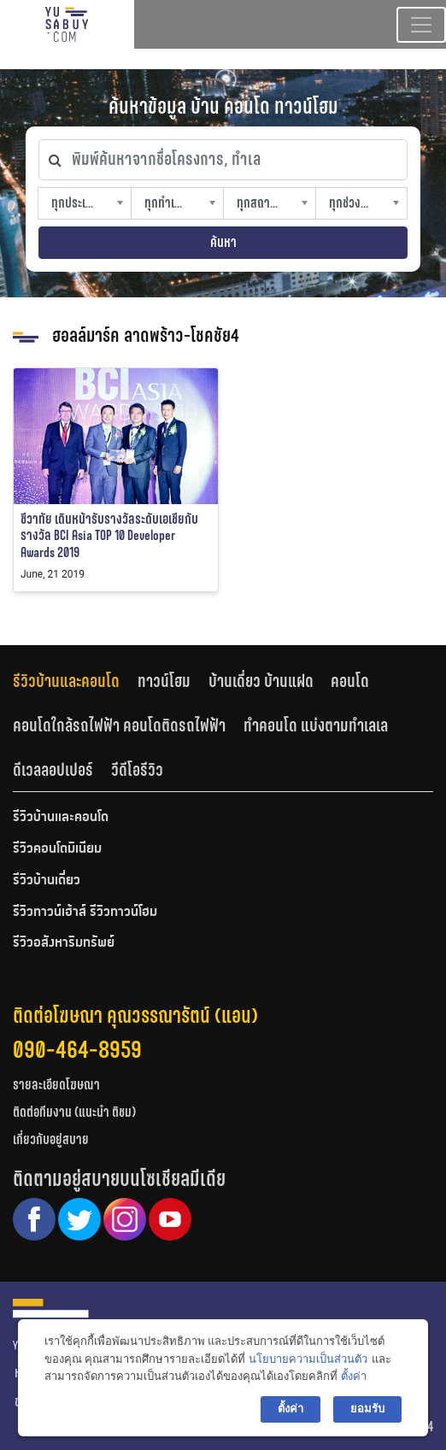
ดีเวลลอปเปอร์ (53, 770)
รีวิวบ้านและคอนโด (66, 681)
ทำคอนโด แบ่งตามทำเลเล (316, 725)
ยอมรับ (367, 1408)
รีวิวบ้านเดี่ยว (46, 881)
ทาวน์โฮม (164, 681)
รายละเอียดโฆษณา (56, 1085)
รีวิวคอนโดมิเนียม (57, 849)
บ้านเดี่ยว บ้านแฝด (261, 681)
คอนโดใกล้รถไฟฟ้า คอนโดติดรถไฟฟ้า (119, 725)
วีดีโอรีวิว (137, 770)
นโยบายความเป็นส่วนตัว (308, 1359)
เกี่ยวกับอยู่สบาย (51, 1139)
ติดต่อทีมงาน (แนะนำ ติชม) (74, 1112)
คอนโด (350, 681)
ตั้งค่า (354, 1376)
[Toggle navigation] (421, 25)
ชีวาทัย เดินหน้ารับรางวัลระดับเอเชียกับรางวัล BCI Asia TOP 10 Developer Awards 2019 (109, 535)
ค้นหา (223, 242)
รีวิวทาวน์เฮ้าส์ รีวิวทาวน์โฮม (85, 912)
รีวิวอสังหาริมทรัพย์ (63, 943)
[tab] (75, 681)
